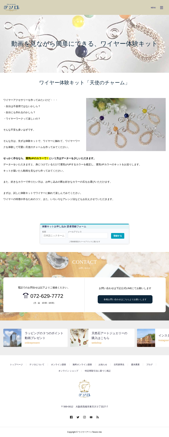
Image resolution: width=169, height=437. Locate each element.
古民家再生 (119, 364)
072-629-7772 (46, 296)
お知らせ (103, 364)
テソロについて (36, 364)
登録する (117, 236)
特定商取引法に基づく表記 (98, 371)
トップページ (16, 364)
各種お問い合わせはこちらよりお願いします (125, 299)
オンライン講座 (58, 364)
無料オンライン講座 (82, 364)
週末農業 (135, 364)
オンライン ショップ (68, 371)
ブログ (149, 364)
